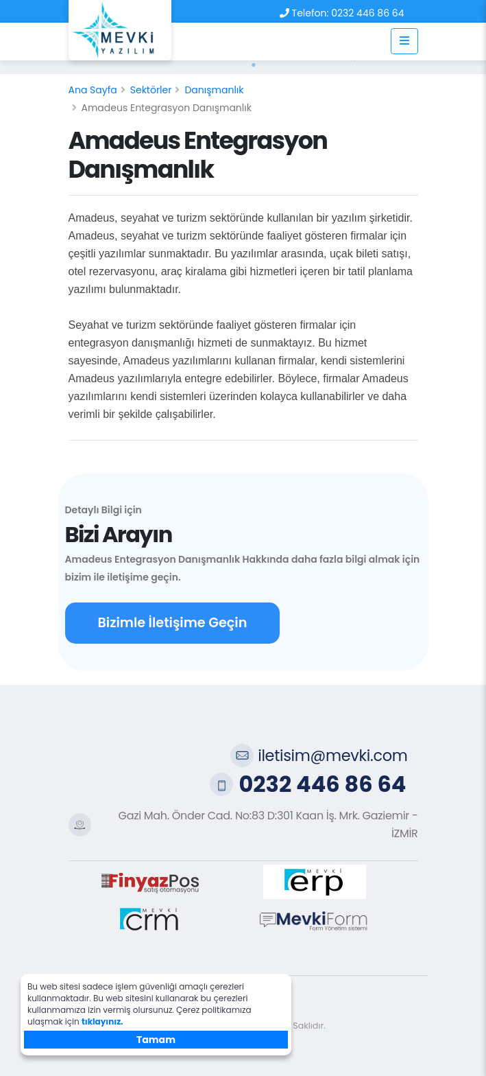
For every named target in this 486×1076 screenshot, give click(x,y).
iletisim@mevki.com (332, 755)
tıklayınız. (102, 1021)
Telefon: (310, 13)
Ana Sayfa (93, 90)
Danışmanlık (213, 90)
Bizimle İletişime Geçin (172, 622)
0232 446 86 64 (367, 13)
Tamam (155, 1039)
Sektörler (151, 90)
